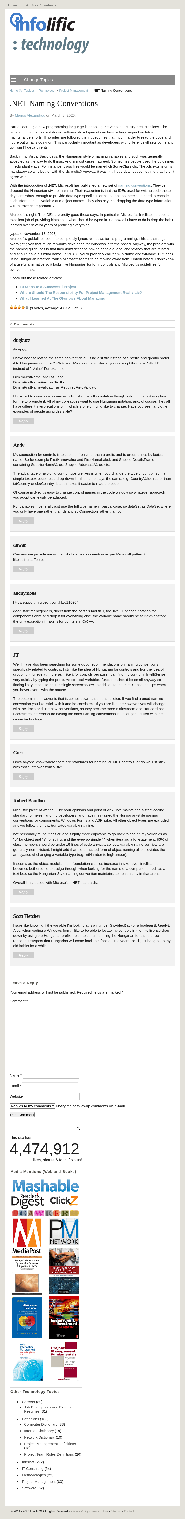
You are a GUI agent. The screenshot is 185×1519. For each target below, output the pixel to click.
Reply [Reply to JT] (23, 728)
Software (29, 1488)
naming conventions (134, 185)
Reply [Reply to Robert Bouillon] (23, 892)
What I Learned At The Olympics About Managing (62, 298)
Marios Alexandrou (30, 115)
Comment (19, 1001)
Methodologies (34, 1475)
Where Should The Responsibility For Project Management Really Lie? (81, 293)
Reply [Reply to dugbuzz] (23, 421)
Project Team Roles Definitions (49, 1454)
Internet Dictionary (39, 1431)
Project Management (73, 90)
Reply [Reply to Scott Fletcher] (23, 955)
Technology (46, 90)
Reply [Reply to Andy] (23, 521)
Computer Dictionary (40, 1424)
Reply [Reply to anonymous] (23, 631)
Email (15, 1086)
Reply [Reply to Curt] (23, 776)
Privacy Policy (80, 1511)
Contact (129, 1511)
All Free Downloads (41, 5)
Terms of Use (99, 1511)
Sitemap (116, 1511)
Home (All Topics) (22, 90)
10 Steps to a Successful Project (48, 287)
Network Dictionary (39, 1437)
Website (16, 1096)
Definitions (30, 1419)
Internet (28, 1462)
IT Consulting (32, 1468)
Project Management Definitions (50, 1444)
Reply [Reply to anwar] (23, 569)
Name (16, 1075)
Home (12, 5)
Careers (28, 1402)
